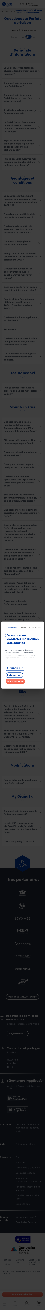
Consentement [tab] (11, 627)
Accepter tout (15, 681)
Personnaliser (15, 667)
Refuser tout (14, 675)
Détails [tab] (23, 627)
